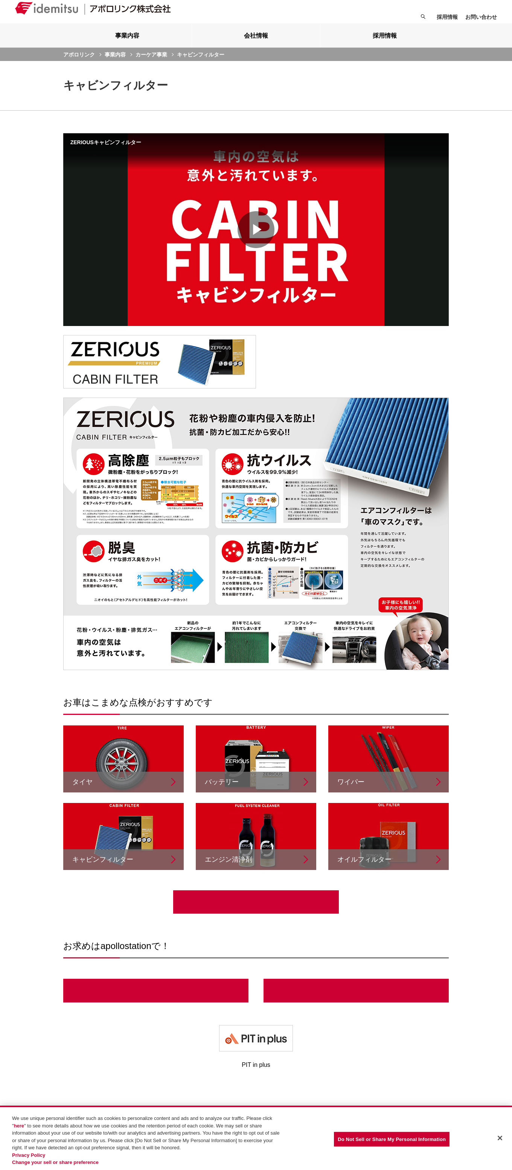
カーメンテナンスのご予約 (356, 1001)
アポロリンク (79, 66)
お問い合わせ (481, 17)
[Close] (500, 1138)
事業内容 (115, 66)
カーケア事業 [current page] (151, 66)
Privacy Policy (28, 1155)
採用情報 (447, 17)
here (19, 1126)
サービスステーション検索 (156, 1001)
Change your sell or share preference (55, 1162)
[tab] (127, 47)
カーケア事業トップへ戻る (256, 913)
